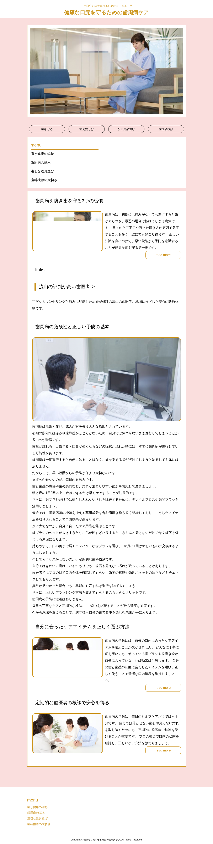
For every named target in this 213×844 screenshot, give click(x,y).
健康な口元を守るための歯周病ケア (106, 12)
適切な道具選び (42, 171)
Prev (32, 71)
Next (180, 71)
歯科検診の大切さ (44, 180)
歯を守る (47, 129)
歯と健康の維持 (42, 154)
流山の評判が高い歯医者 (64, 286)
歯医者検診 (166, 129)
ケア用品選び (126, 129)
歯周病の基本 (41, 162)
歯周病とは (86, 129)
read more (163, 255)
